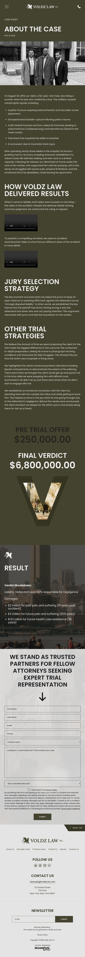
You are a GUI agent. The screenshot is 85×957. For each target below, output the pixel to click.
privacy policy (51, 790)
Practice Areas (39, 849)
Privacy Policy (42, 935)
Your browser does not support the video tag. (21, 222)
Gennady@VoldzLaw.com (42, 881)
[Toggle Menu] (7, 7)
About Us (10, 849)
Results (63, 849)
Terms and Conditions (70, 808)
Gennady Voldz (23, 849)
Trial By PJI (52, 849)
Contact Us (74, 849)
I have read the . (44, 790)
